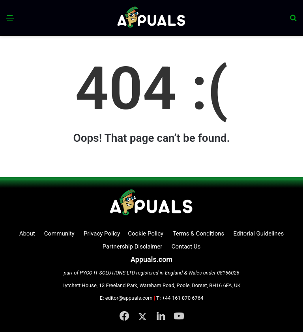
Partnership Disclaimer (133, 246)
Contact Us (186, 246)
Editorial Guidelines (258, 233)
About (27, 233)
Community (59, 233)
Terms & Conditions (198, 233)
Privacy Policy (102, 233)
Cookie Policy (145, 233)
